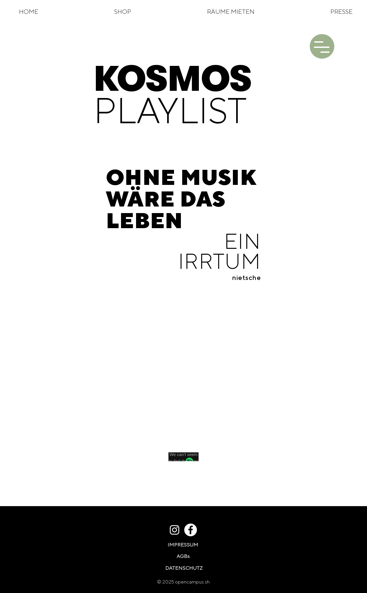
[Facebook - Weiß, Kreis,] (190, 530)
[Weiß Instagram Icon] (174, 530)
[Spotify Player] (182, 382)
